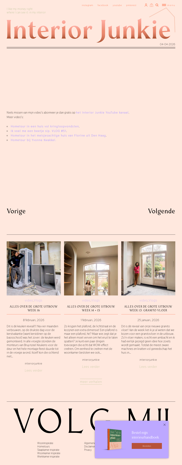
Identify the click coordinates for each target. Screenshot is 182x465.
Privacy (88, 450)
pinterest (131, 5)
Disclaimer (89, 446)
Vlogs (38, 300)
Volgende (161, 211)
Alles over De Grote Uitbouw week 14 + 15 (91, 308)
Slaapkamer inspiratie (48, 450)
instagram (87, 5)
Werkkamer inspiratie (48, 456)
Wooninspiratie (45, 443)
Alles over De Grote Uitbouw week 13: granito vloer (148, 308)
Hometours (43, 446)
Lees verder (33, 370)
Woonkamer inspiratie (48, 453)
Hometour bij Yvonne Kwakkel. (34, 140)
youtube (117, 5)
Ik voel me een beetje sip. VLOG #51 (38, 131)
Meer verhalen (91, 382)
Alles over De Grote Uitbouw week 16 (34, 308)
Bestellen (147, 446)
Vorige (16, 211)
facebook (103, 5)
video (29, 300)
